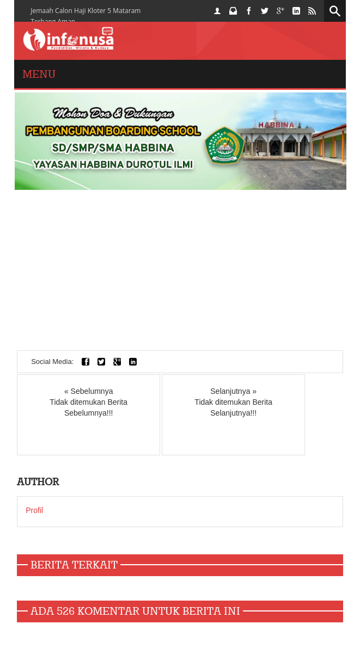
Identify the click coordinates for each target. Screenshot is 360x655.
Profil (34, 510)
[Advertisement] (180, 274)
